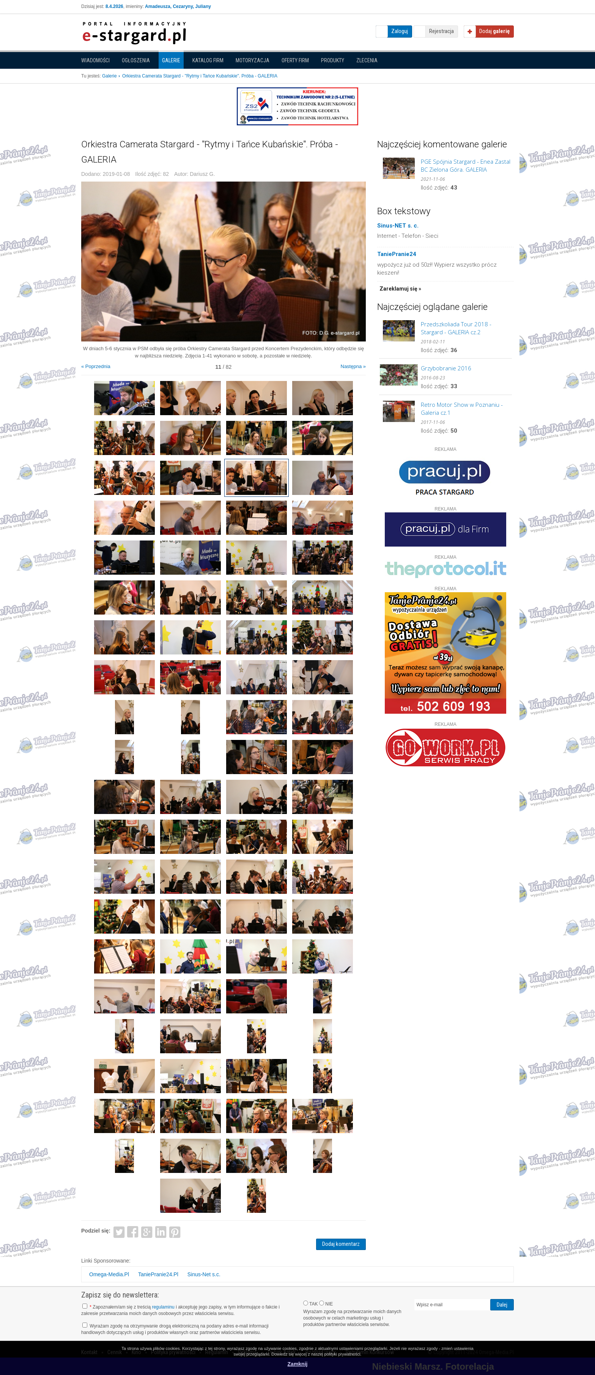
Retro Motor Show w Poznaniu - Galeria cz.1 (462, 408)
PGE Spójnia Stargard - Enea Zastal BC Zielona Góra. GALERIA (465, 165)
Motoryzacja (252, 60)
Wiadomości (95, 60)
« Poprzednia (95, 366)
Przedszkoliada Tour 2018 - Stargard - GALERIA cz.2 (456, 328)
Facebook (133, 1232)
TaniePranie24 (396, 254)
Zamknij (298, 1364)
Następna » (353, 366)
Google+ (147, 1232)
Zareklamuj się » (400, 289)
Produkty (332, 60)
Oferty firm (295, 60)
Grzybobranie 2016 (446, 368)
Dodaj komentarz (341, 1244)
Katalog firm (208, 60)
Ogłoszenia (136, 60)
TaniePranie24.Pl (158, 1274)
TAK (310, 1304)
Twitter (119, 1232)
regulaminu (163, 1307)
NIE (326, 1304)
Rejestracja (441, 31)
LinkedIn (161, 1232)
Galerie (171, 60)
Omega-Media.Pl (109, 1274)
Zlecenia (367, 60)
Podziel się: (95, 1231)
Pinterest (175, 1232)
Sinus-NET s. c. (398, 225)
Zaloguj (399, 31)
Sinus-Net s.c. (203, 1274)
